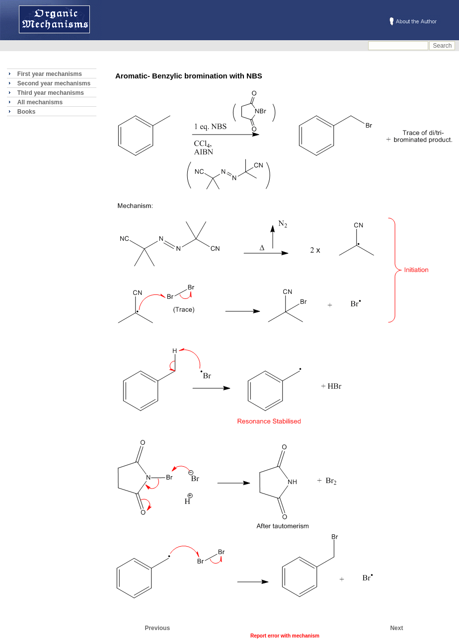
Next (396, 628)
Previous (157, 628)
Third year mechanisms (50, 92)
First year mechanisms (49, 74)
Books (26, 111)
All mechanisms (40, 102)
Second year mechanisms (53, 83)
